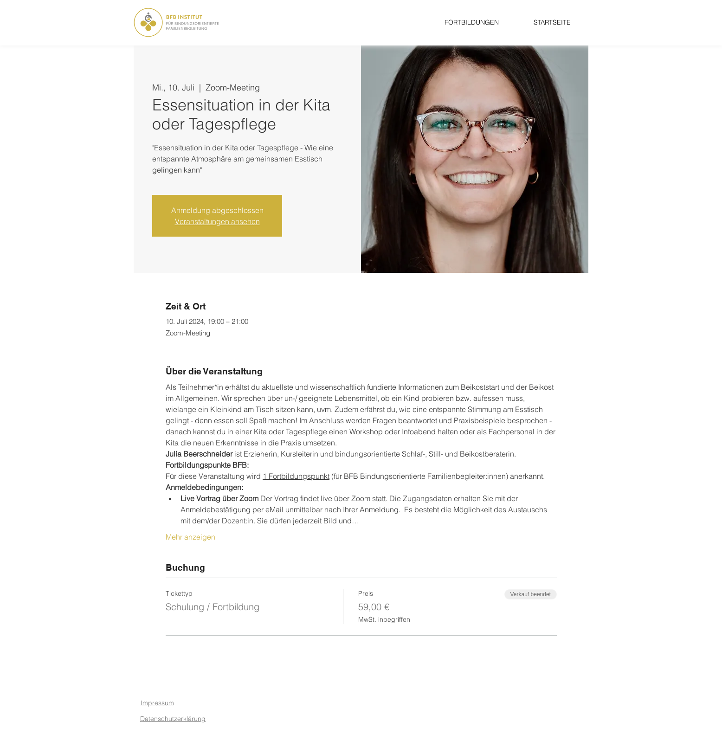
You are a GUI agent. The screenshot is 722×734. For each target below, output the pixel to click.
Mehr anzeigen (190, 536)
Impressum (157, 703)
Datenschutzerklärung (173, 719)
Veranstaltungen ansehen (217, 221)
